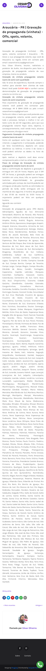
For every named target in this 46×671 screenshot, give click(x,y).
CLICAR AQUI (23, 88)
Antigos (38, 605)
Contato (27, 656)
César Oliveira (29, 628)
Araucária (6, 23)
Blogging (15, 668)
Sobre (17, 656)
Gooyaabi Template (35, 668)
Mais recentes (10, 605)
